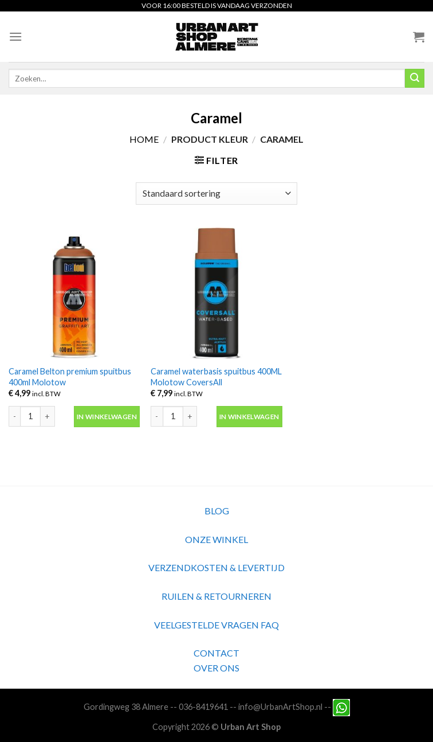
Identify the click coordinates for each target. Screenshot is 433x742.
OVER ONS (216, 667)
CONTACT (216, 652)
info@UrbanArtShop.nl (280, 706)
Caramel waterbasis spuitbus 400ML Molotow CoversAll (216, 376)
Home (144, 139)
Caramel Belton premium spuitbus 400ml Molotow (70, 376)
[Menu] (15, 36)
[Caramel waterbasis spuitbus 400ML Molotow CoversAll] (216, 293)
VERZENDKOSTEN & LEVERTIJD (216, 567)
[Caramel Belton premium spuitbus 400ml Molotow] (74, 293)
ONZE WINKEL (216, 539)
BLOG (216, 510)
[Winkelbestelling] (216, 193)
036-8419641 (203, 706)
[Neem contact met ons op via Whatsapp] (341, 706)
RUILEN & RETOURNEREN (216, 596)
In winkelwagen (107, 416)
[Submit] (414, 78)
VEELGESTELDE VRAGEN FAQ (216, 624)
